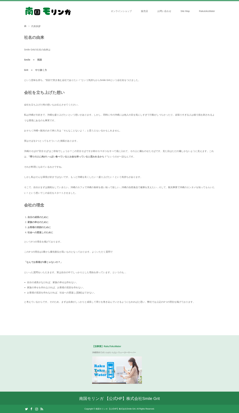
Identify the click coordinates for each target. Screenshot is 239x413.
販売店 (144, 11)
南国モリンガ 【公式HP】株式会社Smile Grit (119, 398)
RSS (42, 409)
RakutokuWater (207, 11)
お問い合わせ (164, 11)
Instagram (37, 409)
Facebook (31, 409)
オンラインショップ (121, 11)
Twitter (26, 409)
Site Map (185, 11)
